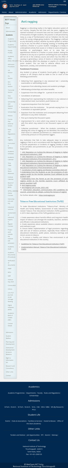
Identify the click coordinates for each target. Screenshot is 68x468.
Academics (34, 386)
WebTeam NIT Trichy (34, 464)
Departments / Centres (57, 12)
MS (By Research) (57, 407)
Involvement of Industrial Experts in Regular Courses (12, 219)
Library (10, 289)
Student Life (34, 414)
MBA (47, 407)
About (11, 12)
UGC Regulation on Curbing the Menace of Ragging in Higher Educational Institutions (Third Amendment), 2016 (44, 166)
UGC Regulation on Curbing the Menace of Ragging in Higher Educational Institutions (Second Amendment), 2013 (44, 162)
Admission (42, 12)
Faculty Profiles (10, 51)
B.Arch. (13, 407)
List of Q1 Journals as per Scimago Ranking (11, 297)
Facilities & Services (35, 421)
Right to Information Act (9, 360)
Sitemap (54, 435)
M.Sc (33, 407)
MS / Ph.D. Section (10, 84)
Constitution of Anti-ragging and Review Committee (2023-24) (44, 170)
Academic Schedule (11, 152)
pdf (28, 176)
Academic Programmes (16, 393)
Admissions (9, 332)
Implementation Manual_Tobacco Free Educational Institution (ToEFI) (44, 248)
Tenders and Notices (17, 435)
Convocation (12, 285)
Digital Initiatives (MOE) (11, 307)
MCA (43, 407)
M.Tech (20, 407)
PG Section (10, 77)
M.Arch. (28, 407)
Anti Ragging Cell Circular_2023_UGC (35, 187)
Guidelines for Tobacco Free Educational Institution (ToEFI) (42, 244)
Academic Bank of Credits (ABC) (11, 316)
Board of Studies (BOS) (10, 185)
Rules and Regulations (52, 393)
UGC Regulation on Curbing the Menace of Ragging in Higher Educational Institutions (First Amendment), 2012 (44, 158)
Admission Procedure (11, 65)
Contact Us (34, 440)
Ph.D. (34, 410)
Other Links (9, 372)
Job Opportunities (33, 435)
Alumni (47, 435)
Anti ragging (10, 139)
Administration (21, 12)
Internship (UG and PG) (11, 201)
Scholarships (12, 112)
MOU (9, 272)
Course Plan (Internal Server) (10, 122)
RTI (42, 435)
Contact (8, 375)
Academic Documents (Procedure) (11, 255)
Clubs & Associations (19, 421)
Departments (31, 393)
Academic (32, 12)
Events (7, 421)
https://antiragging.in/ (47, 195)
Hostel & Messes (50, 421)
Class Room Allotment (11, 171)
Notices (10, 116)
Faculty (39, 393)
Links (4, 1)
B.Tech (7, 407)
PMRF (9, 269)
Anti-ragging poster (29, 185)
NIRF (9, 276)
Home (4, 12)
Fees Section (10, 97)
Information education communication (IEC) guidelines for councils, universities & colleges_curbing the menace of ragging (44, 191)
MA (38, 407)
